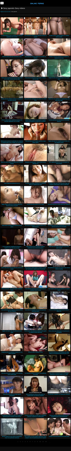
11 (42, 441)
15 (45, 441)
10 (40, 441)
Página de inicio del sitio (5, 11)
